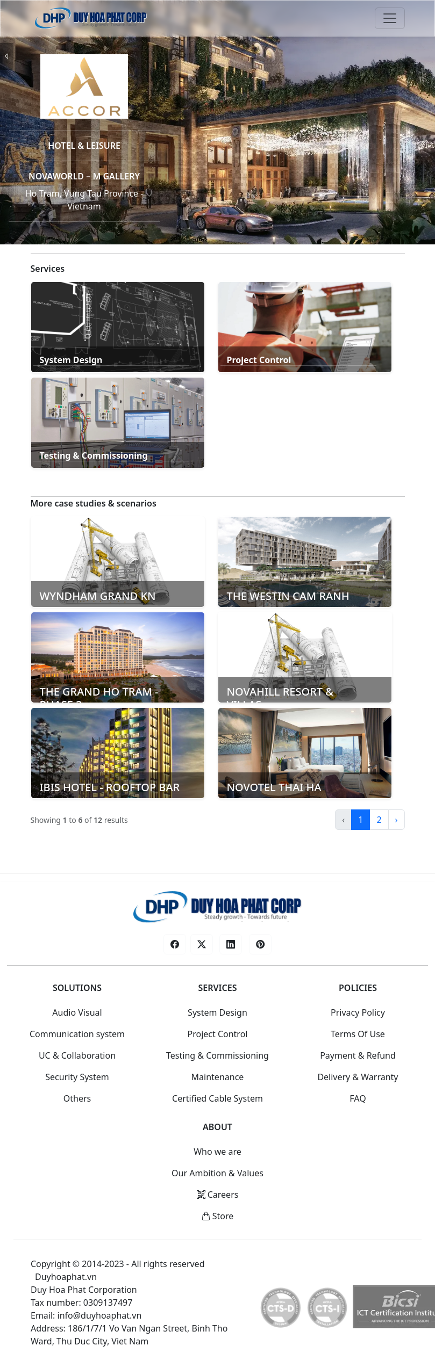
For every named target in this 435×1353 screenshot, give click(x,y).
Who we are (217, 1151)
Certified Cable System (217, 1098)
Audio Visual (77, 1012)
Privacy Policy (358, 1012)
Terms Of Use (358, 1034)
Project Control (217, 1034)
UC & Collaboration (77, 1055)
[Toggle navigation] (390, 18)
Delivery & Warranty (357, 1077)
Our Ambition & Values (217, 1173)
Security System (77, 1077)
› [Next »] (396, 820)
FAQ (358, 1098)
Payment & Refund (358, 1055)
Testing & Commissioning (217, 1055)
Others (77, 1098)
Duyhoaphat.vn (66, 1277)
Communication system (77, 1034)
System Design (217, 1012)
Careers (218, 1194)
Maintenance (217, 1077)
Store (218, 1216)
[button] (174, 944)
